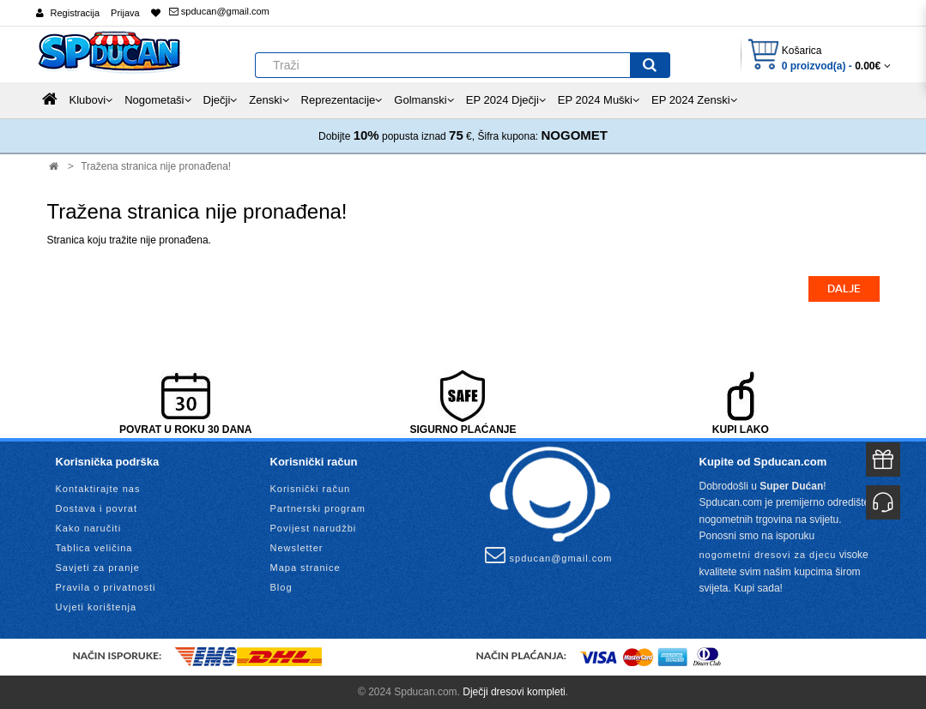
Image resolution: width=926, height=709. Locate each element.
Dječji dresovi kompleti (514, 692)
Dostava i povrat (96, 508)
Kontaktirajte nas (98, 489)
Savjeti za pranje (98, 567)
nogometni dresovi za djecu (768, 555)
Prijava (125, 13)
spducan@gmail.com (219, 11)
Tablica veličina (94, 548)
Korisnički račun (310, 489)
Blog (281, 587)
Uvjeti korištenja (96, 607)
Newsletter (297, 548)
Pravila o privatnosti (106, 587)
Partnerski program (318, 508)
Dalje (844, 289)
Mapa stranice (305, 567)
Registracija (75, 13)
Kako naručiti (89, 528)
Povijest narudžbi (313, 528)
